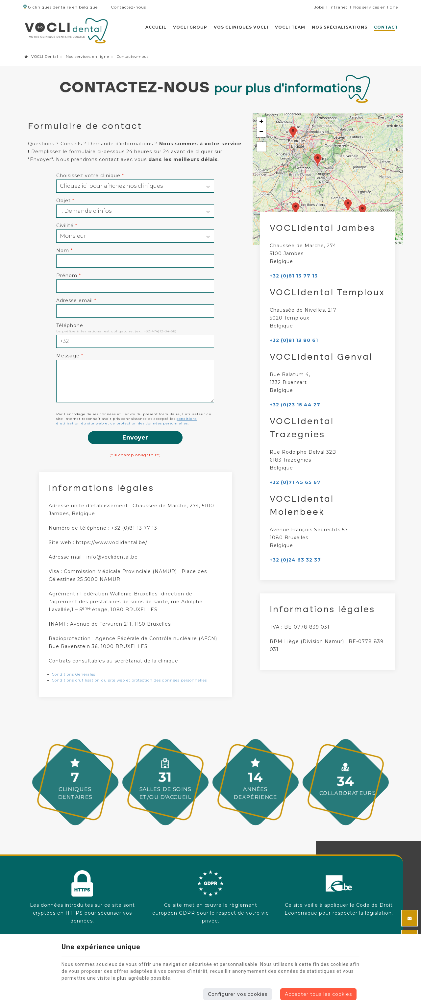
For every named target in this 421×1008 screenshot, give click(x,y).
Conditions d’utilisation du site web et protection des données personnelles (129, 680)
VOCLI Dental (41, 56)
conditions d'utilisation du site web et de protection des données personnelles (126, 421)
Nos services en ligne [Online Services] (375, 7)
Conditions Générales (73, 674)
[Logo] (66, 30)
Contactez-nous (126, 7)
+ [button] (261, 122)
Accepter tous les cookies (318, 994)
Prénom (68, 275)
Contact (386, 27)
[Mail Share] (409, 918)
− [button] (261, 132)
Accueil (155, 27)
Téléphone (69, 325)
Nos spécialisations (339, 27)
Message (69, 356)
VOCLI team (290, 27)
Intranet (339, 7)
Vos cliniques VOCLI (241, 27)
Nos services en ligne (87, 56)
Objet (65, 201)
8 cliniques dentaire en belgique (60, 7)
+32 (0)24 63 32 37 (295, 560)
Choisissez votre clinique (90, 176)
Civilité (66, 225)
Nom (64, 250)
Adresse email (76, 300)
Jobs (319, 7)
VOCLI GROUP (190, 27)
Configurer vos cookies (237, 994)
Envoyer (135, 437)
